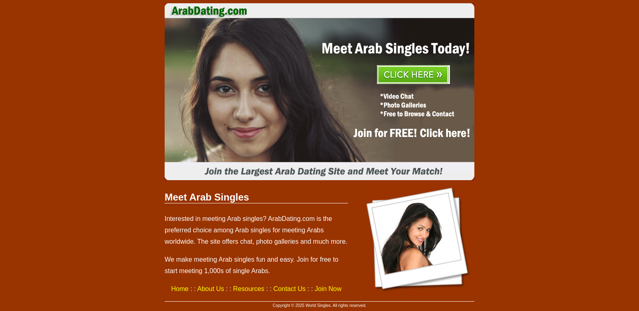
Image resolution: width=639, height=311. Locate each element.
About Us (210, 288)
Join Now (328, 288)
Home (180, 288)
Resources (248, 288)
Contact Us (289, 288)
